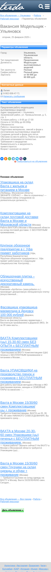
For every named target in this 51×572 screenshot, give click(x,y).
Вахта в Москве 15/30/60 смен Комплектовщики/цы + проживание (18, 406)
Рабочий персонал (9, 19)
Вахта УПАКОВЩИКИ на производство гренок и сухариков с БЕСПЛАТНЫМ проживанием (21, 376)
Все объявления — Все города (15, 499)
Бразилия (34, 565)
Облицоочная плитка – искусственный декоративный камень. (17, 280)
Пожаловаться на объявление (32, 161)
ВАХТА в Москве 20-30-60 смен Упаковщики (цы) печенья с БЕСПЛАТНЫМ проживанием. (19, 436)
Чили (43, 565)
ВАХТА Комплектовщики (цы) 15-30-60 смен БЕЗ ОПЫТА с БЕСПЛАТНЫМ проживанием (19, 343)
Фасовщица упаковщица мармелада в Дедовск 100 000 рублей (18, 311)
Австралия (21, 565)
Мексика (43, 569)
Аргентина (9, 565)
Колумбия (7, 569)
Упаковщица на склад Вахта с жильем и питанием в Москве (16, 186)
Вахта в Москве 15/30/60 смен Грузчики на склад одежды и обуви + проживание (18, 468)
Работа (37, 15)
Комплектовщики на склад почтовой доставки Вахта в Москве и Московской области (19, 218)
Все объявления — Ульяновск (15, 15)
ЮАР (16, 569)
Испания (25, 569)
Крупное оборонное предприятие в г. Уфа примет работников (16, 249)
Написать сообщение (14, 96)
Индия (34, 569)
